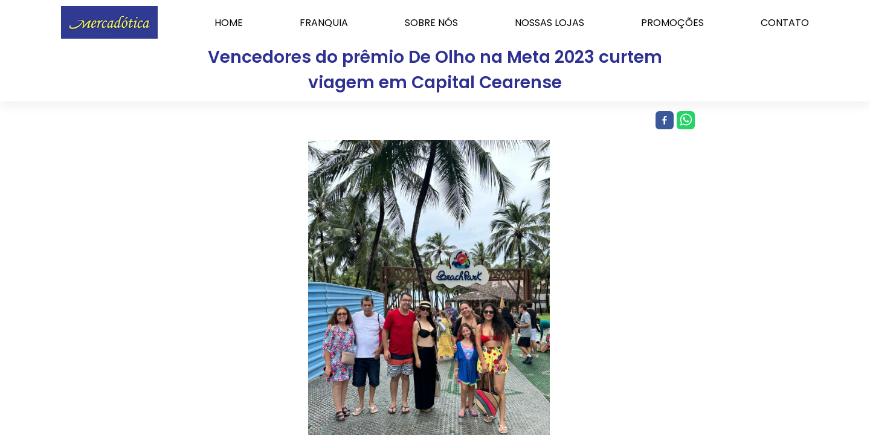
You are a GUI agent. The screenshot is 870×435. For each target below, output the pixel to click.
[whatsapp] (684, 120)
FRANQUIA (324, 23)
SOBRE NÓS (431, 23)
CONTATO (785, 23)
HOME (228, 23)
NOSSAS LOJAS (549, 23)
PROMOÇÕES (672, 23)
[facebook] (663, 120)
